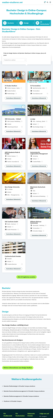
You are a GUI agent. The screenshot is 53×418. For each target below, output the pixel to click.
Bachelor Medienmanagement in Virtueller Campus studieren (21, 396)
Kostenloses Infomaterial (13, 98)
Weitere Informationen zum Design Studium (17, 368)
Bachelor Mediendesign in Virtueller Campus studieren (19, 386)
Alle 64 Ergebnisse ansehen (26, 277)
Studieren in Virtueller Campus (13, 401)
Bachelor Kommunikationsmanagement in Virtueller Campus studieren (24, 391)
